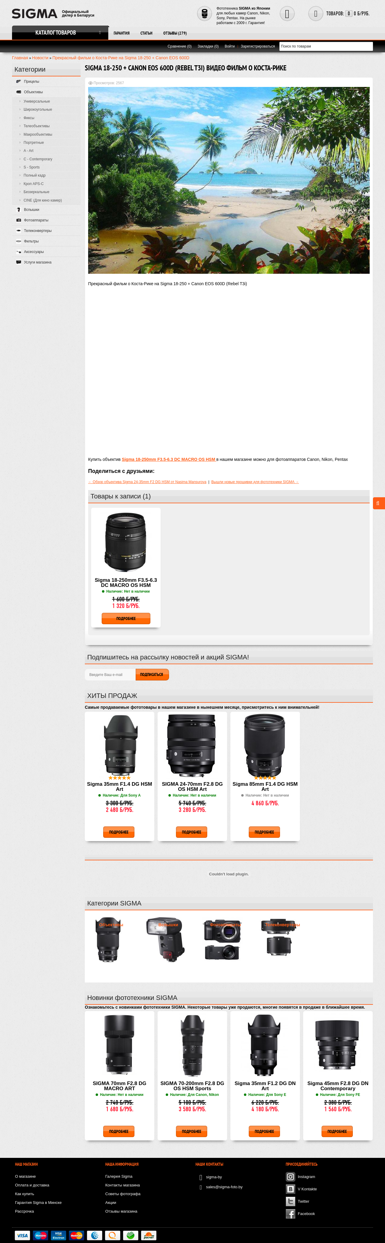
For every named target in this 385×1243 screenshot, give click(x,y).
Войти (230, 46)
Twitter (303, 1201)
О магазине (25, 1176)
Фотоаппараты (225, 924)
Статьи (146, 33)
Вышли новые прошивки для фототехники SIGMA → (255, 482)
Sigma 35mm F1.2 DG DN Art (265, 1086)
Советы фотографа (122, 1194)
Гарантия (122, 33)
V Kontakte (307, 1189)
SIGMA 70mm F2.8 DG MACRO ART (119, 1086)
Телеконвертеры (282, 924)
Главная (20, 57)
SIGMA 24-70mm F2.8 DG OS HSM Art (192, 787)
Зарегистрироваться (258, 46)
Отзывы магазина (121, 1211)
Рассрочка (24, 1211)
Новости (40, 57)
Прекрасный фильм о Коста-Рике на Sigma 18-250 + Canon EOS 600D (120, 57)
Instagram (306, 1176)
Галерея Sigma (118, 1176)
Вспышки (168, 924)
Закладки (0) (208, 46)
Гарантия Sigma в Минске (38, 1202)
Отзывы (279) (175, 33)
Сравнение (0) (180, 46)
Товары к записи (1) (121, 496)
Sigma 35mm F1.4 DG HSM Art (119, 787)
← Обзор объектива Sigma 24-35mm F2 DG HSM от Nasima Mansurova (147, 482)
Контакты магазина (122, 1185)
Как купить (24, 1194)
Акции (110, 1202)
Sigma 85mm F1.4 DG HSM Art (265, 787)
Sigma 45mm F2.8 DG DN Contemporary (337, 1086)
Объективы (111, 924)
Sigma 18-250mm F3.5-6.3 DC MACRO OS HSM (126, 583)
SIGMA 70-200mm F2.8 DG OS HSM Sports (192, 1086)
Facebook (306, 1213)
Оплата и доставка (32, 1185)
